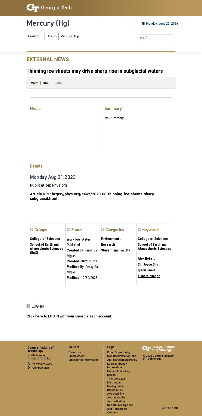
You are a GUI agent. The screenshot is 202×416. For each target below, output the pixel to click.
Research (108, 244)
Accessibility (115, 393)
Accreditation (116, 401)
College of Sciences (45, 239)
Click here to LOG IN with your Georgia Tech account (69, 316)
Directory (75, 352)
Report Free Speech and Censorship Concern (120, 408)
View (34, 83)
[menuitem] (54, 36)
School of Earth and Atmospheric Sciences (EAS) (46, 248)
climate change (149, 276)
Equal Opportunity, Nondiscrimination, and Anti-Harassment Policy (122, 356)
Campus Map (40, 367)
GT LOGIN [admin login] (172, 408)
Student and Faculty (115, 250)
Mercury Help (70, 36)
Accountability (116, 397)
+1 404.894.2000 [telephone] (42, 363)
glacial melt (146, 270)
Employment (76, 356)
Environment (110, 239)
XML (46, 83)
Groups (52, 36)
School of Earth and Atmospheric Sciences (154, 246)
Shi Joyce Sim (148, 264)
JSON (58, 83)
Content (33, 36)
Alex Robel (145, 258)
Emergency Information (83, 359)
